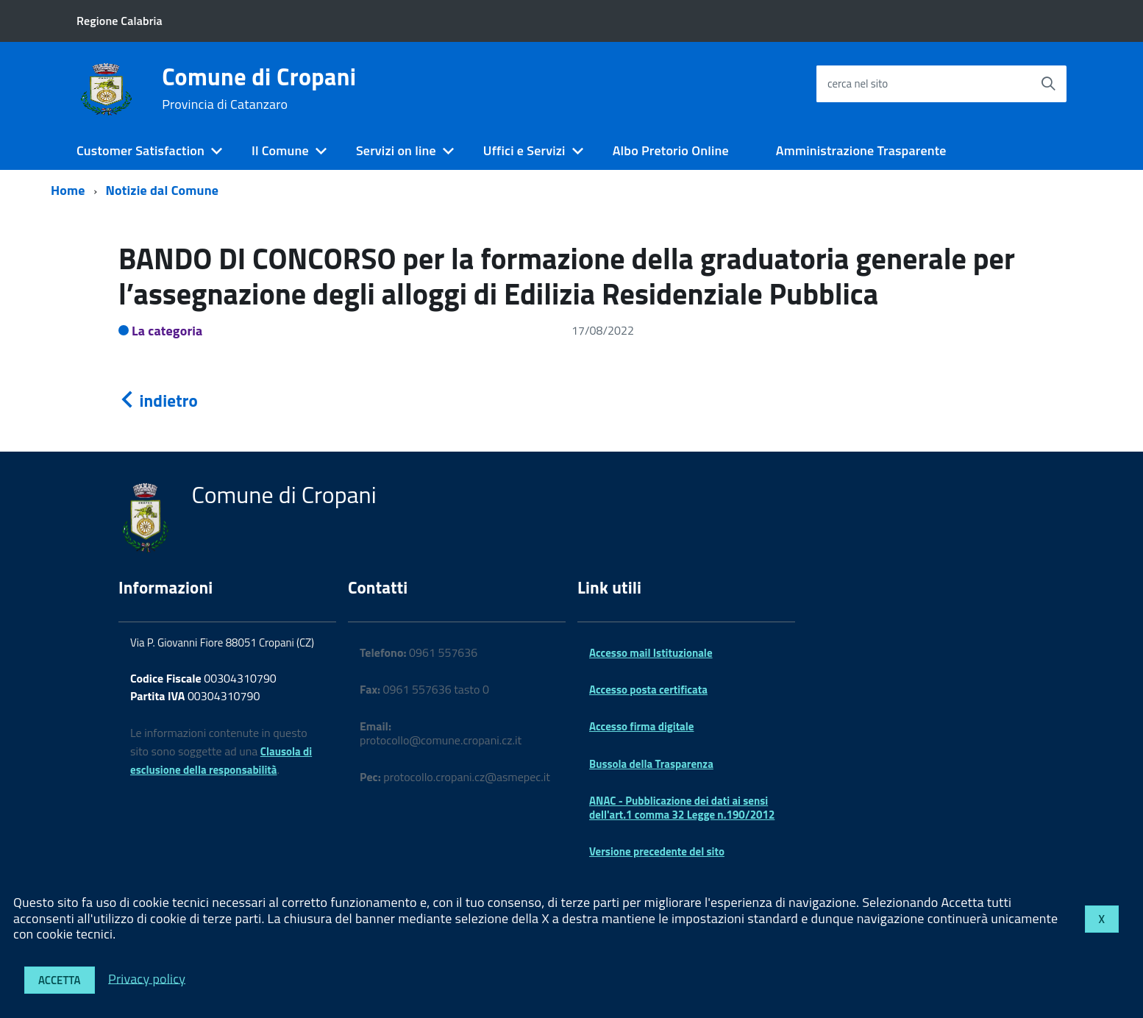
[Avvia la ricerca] (1048, 83)
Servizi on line (396, 150)
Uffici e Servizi (524, 150)
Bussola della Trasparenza (651, 763)
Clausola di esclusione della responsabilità (221, 760)
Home (68, 190)
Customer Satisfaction (140, 150)
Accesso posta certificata (648, 689)
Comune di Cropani (259, 88)
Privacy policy (146, 978)
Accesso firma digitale (641, 726)
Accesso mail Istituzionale (651, 652)
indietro (158, 400)
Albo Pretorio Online (671, 150)
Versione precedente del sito (656, 851)
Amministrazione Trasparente (861, 150)
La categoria (167, 331)
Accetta (59, 980)
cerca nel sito (857, 83)
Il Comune (280, 150)
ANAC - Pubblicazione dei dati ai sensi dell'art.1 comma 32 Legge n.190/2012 (682, 807)
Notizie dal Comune (162, 190)
